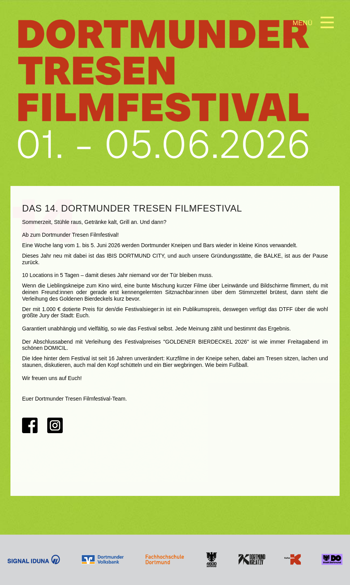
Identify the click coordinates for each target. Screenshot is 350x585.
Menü (303, 23)
